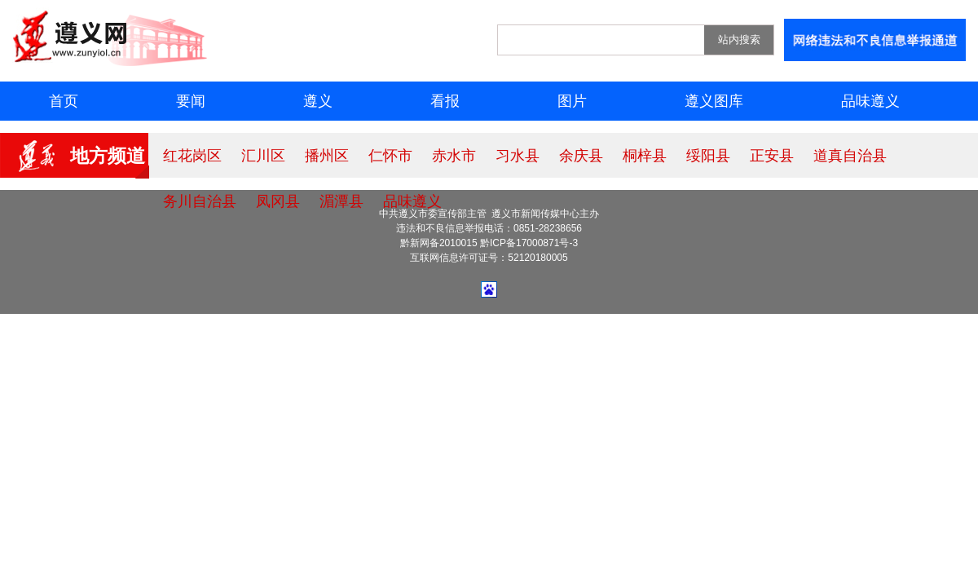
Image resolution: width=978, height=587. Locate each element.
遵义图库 (714, 101)
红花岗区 (192, 156)
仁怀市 (390, 156)
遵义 (318, 101)
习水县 (518, 156)
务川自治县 (199, 201)
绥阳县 (708, 156)
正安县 (772, 156)
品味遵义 (870, 101)
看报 (445, 101)
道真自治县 (850, 156)
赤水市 (454, 156)
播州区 (327, 156)
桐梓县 (645, 156)
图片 (572, 101)
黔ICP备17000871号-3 (529, 243)
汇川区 (263, 156)
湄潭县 (341, 201)
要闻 (190, 101)
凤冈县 (278, 201)
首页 (63, 101)
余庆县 (581, 156)
